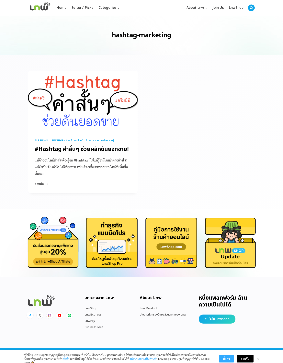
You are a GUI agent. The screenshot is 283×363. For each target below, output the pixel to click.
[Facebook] (30, 315)
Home (61, 7)
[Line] (69, 315)
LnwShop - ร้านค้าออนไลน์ (67, 140)
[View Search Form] (251, 8)
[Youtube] (59, 315)
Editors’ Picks (82, 7)
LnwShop (236, 7)
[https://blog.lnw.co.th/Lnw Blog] (40, 8)
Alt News (41, 140)
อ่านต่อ (41, 183)
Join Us (218, 7)
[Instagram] (49, 315)
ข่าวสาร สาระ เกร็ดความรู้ (100, 140)
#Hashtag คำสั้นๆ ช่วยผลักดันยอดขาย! (82, 149)
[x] (39, 315)
